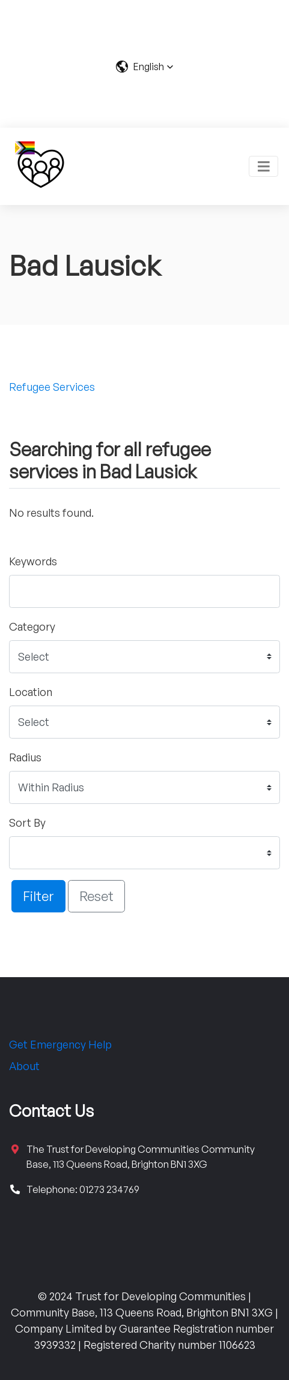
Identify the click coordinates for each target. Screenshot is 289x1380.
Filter (38, 895)
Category (32, 626)
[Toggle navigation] (263, 166)
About (24, 1065)
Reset (96, 895)
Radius (25, 757)
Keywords (33, 561)
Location (30, 691)
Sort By (27, 822)
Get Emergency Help (60, 1044)
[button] (144, 66)
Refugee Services (52, 386)
